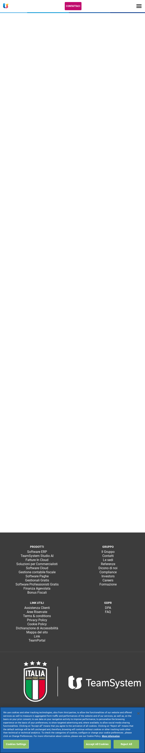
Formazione (108, 584)
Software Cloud (37, 568)
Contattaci (73, 6)
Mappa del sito (37, 632)
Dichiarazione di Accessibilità (37, 628)
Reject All (126, 744)
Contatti (108, 556)
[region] (72, 730)
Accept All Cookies (97, 744)
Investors (108, 576)
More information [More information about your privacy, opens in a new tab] (111, 736)
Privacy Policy (37, 620)
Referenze (108, 564)
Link (37, 636)
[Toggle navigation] (139, 6)
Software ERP (37, 552)
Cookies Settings (16, 744)
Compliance (108, 572)
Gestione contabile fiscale (37, 572)
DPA (108, 608)
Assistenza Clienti (37, 608)
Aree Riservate (37, 612)
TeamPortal (37, 640)
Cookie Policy (37, 624)
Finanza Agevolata (36, 588)
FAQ (108, 612)
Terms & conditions (37, 616)
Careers (108, 580)
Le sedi (108, 560)
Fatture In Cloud (37, 560)
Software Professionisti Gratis (37, 584)
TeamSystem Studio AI (37, 556)
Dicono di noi (107, 568)
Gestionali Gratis (37, 580)
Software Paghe (37, 576)
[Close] (138, 713)
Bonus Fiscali (37, 592)
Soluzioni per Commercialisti (37, 564)
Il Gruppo (108, 552)
